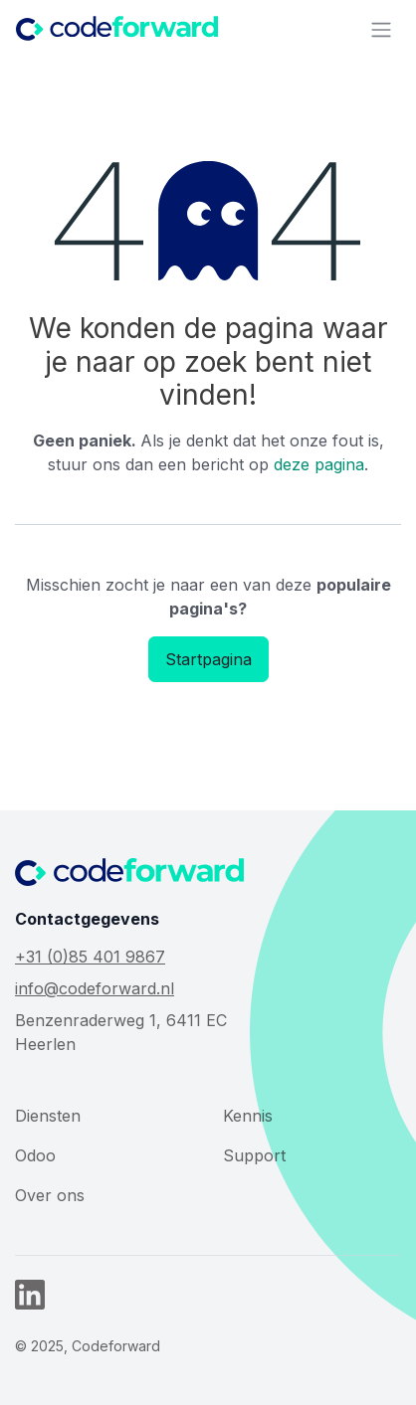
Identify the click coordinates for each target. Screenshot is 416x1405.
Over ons (50, 1195)
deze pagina (319, 464)
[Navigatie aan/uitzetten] (381, 29)
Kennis (248, 1116)
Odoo (35, 1155)
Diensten (48, 1116)
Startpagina (208, 659)
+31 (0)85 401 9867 (90, 956)
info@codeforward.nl (94, 988)
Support (254, 1155)
